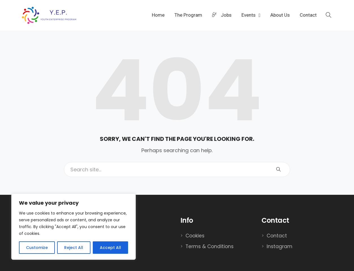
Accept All (110, 247)
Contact (308, 15)
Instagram (279, 246)
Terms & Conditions (209, 246)
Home (158, 15)
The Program (188, 15)
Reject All (73, 247)
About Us (280, 15)
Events (249, 15)
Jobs (222, 15)
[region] (73, 227)
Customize (37, 247)
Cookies (194, 235)
